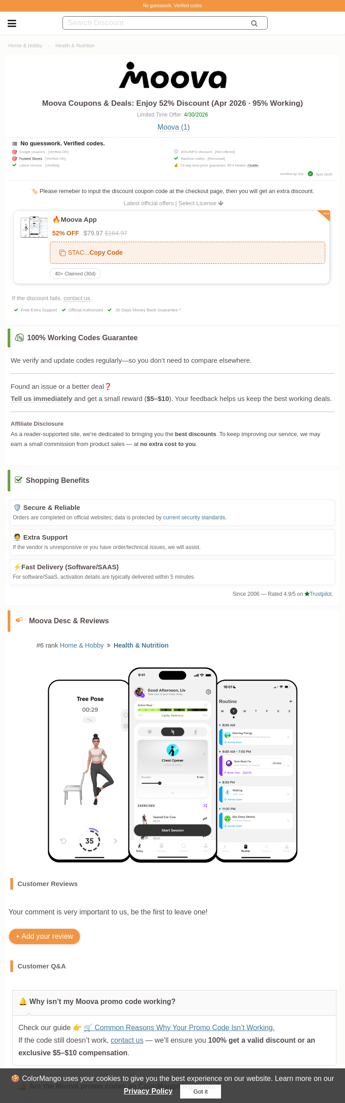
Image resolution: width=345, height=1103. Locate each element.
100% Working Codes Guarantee (82, 338)
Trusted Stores (30, 159)
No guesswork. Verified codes (172, 5)
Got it (201, 1091)
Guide (253, 165)
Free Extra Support (39, 309)
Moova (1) (173, 127)
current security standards (194, 517)
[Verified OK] (58, 152)
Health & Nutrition (75, 45)
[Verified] (52, 165)
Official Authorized (85, 309)
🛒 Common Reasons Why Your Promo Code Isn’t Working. (179, 1027)
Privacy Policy (148, 1091)
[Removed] (216, 159)
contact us (76, 298)
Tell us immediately (41, 398)
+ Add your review (44, 936)
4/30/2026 (196, 115)
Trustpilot (318, 594)
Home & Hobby (26, 45)
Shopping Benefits (57, 480)
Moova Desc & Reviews (69, 621)
